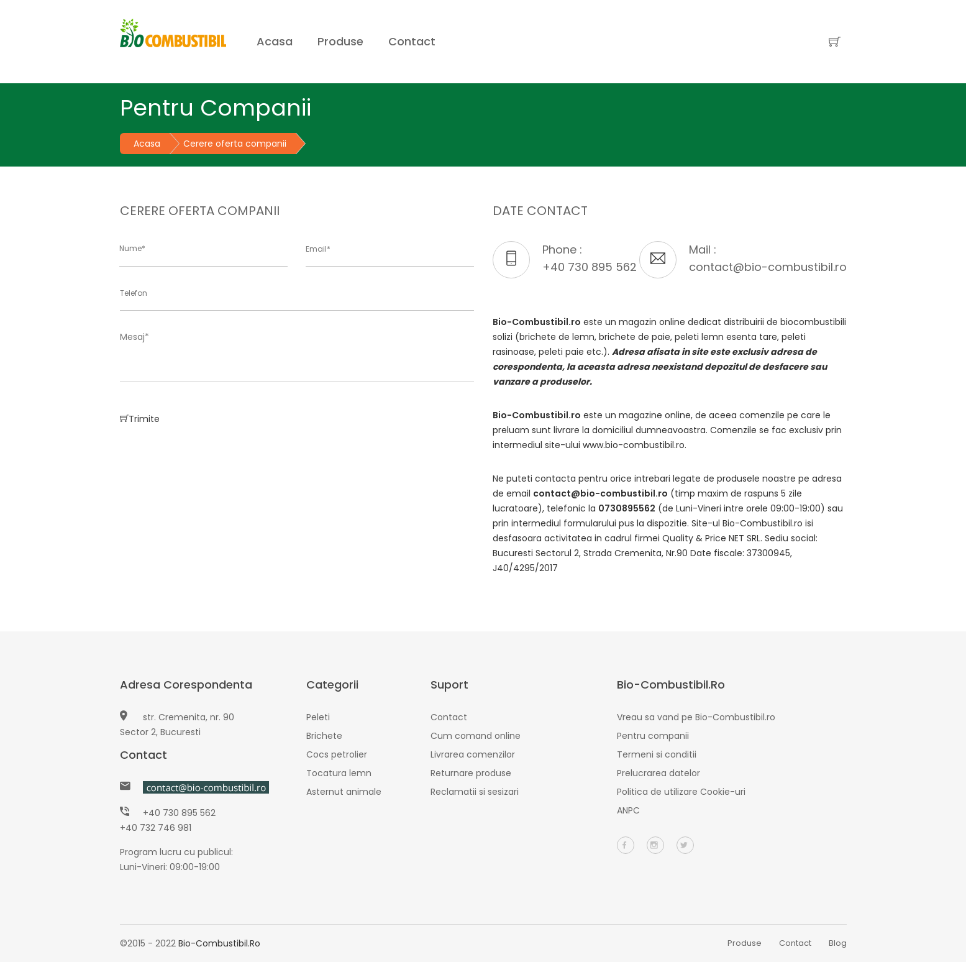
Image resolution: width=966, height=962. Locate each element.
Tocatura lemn (338, 773)
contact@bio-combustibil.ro (768, 267)
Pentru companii (653, 736)
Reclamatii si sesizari (475, 792)
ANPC (628, 810)
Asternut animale (343, 792)
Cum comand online (476, 736)
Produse (340, 41)
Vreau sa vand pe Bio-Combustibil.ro (696, 717)
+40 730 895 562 (589, 267)
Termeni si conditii (656, 754)
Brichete (324, 736)
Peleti (318, 717)
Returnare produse (471, 773)
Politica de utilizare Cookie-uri (681, 792)
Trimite (140, 418)
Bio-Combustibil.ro (219, 943)
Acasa (275, 41)
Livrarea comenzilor (473, 754)
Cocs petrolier (336, 754)
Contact (411, 41)
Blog (838, 943)
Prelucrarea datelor (658, 773)
